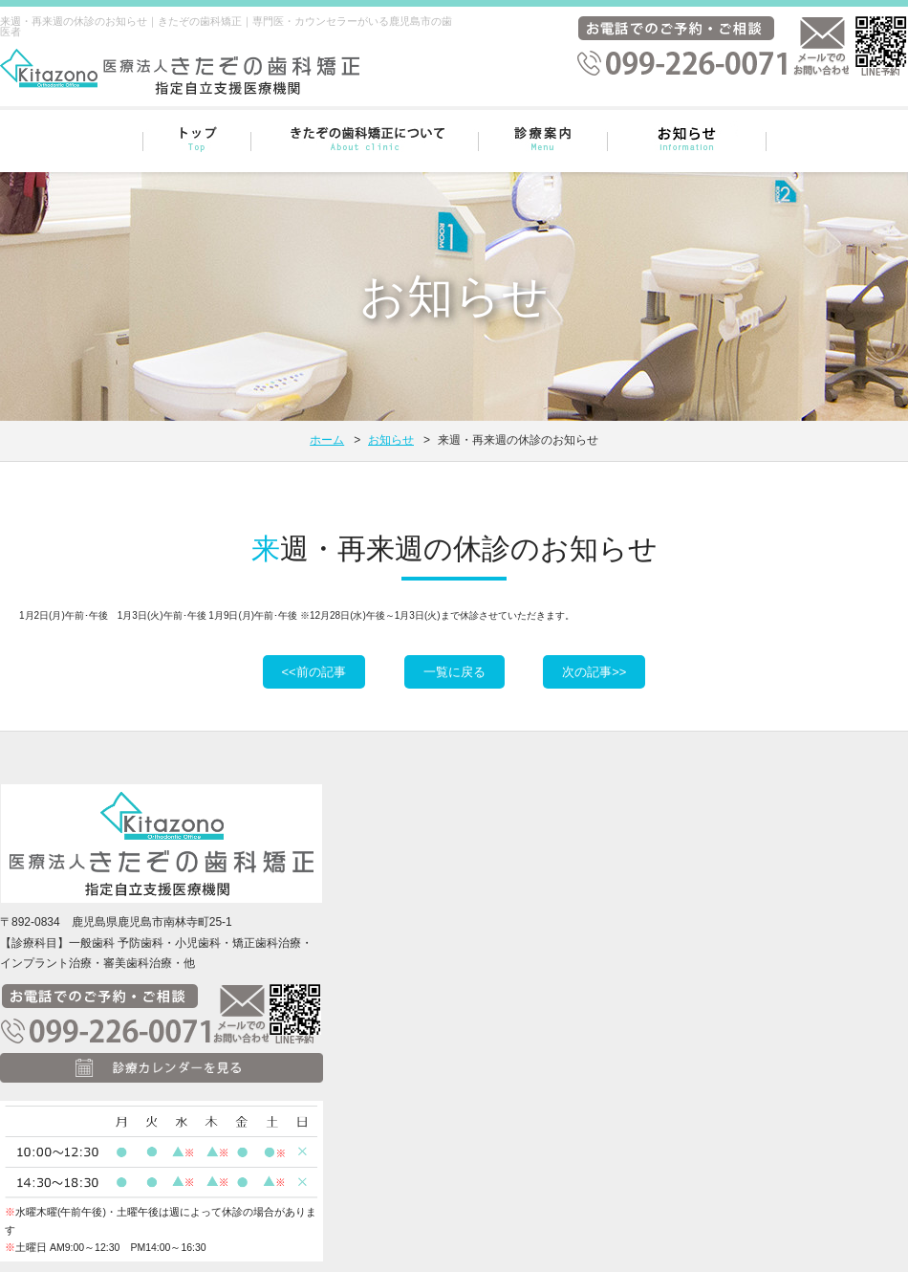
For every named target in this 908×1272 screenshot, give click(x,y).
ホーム (327, 440)
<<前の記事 (314, 672)
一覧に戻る (454, 672)
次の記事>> (594, 672)
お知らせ (391, 440)
